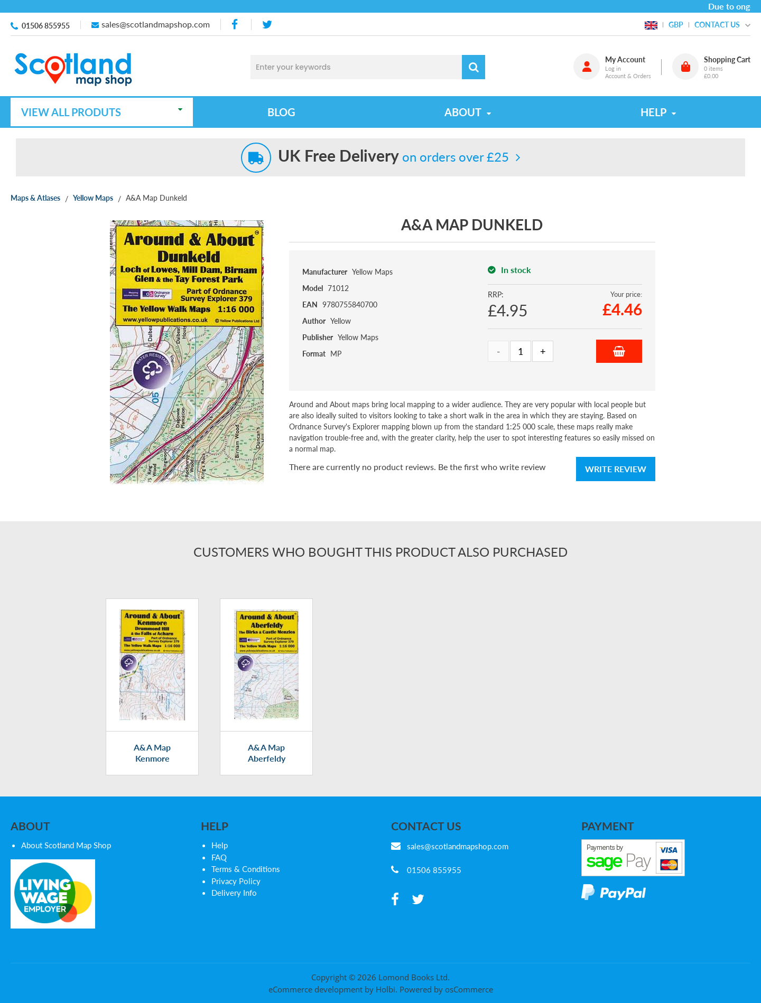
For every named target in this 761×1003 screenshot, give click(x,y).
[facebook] (235, 24)
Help (219, 845)
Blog (281, 112)
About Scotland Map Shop (66, 845)
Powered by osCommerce (446, 989)
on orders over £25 (393, 156)
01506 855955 (46, 25)
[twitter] (267, 24)
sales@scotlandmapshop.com (155, 24)
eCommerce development (315, 989)
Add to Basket (619, 351)
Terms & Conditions (245, 869)
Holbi (385, 989)
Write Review (615, 469)
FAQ (219, 857)
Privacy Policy (236, 881)
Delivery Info (234, 892)
